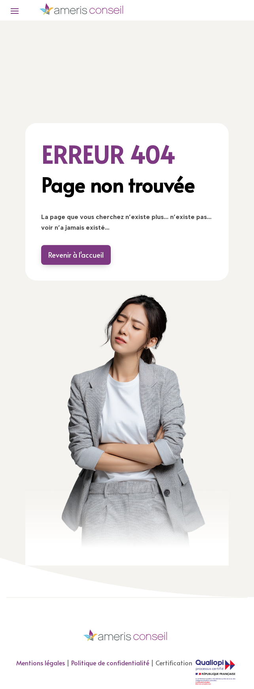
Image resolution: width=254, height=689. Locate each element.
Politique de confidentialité (110, 662)
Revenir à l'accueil (76, 255)
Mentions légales (40, 662)
